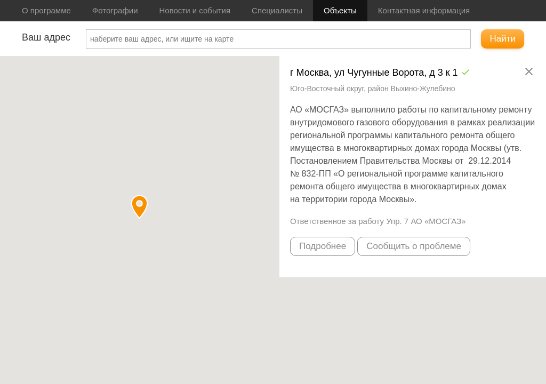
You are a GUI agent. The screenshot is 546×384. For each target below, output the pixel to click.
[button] (139, 206)
